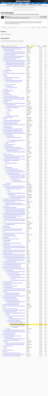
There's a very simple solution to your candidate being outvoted (12, 130)
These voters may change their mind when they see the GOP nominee (13, 97)
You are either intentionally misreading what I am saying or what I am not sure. (21, 140)
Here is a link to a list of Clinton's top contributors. (13, 81)
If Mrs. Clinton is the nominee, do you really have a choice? (12, 355)
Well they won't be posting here (8, 345)
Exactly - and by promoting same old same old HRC (13, 147)
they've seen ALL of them (8, 100)
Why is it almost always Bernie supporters (9, 297)
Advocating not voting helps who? (10, 104)
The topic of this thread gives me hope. (10, 217)
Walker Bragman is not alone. (7, 70)
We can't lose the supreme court (8, 281)
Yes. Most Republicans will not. (8, 287)
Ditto (8, 113)
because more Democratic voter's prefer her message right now (13, 131)
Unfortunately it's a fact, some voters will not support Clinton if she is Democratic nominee (22, 14)
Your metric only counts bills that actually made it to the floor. (15, 301)
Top (9, 27)
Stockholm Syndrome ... (12, 194)
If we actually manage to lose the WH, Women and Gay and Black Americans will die (17, 208)
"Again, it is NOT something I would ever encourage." (11, 304)
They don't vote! (8, 183)
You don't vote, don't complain (7, 117)
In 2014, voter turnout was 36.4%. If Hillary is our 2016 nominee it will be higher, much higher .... (17, 310)
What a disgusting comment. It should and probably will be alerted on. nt (15, 103)
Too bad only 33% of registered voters (10, 54)
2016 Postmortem (24, 4)
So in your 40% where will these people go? (11, 168)
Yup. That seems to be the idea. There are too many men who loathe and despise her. (18, 258)
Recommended (44, 46)
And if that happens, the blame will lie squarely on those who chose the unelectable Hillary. (17, 223)
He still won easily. (15, 327)
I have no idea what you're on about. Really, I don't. (20, 181)
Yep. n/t (8, 114)
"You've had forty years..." (15, 178)
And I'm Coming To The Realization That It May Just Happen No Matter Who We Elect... (18, 220)
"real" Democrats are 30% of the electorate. (13, 320)
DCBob (5, 16)
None (32, 46)
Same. (8, 111)
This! (6, 164)
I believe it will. (10, 317)
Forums (27, 3)
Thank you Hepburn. (9, 86)
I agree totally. (8, 328)
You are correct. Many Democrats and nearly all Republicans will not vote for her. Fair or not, (17, 290)
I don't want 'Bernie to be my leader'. (9, 201)
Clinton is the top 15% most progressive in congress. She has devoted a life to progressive (21, 274)
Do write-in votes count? (7, 184)
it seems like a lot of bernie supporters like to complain (12, 120)
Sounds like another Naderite (10, 141)
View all (37, 14)
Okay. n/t (9, 191)
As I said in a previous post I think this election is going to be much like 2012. (22, 324)
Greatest (15, 3)
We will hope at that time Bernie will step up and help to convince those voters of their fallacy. (17, 330)
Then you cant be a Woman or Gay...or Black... (14, 137)
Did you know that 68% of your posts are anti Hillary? (11, 340)
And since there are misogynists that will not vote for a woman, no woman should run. (17, 257)
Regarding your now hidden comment (12, 107)
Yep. (6, 348)
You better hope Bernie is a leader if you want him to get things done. (15, 204)
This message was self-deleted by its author (10, 207)
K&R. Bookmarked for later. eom (8, 90)
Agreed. (5, 347)
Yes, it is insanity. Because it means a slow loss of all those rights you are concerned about (22, 174)
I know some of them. (6, 244)
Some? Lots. (5, 351)
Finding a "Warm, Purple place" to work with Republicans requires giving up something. (24, 177)
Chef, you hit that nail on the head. (10, 84)
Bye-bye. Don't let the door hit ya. (10, 144)
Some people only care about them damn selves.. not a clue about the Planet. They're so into (18, 214)
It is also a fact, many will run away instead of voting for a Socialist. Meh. (14, 250)
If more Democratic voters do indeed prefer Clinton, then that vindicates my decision (17, 133)
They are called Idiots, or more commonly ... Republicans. (11, 198)
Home (4, 3)
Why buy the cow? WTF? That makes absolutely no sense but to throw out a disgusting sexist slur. (19, 268)
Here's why (6, 341)
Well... (4, 231)
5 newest (38, 46)
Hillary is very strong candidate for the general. (15, 321)
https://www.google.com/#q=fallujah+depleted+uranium (15, 344)
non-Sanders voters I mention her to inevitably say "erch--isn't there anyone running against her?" (17, 251)
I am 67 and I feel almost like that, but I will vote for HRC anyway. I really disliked (16, 73)
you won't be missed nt (8, 134)
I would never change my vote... (8, 127)
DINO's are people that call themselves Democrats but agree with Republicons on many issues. (18, 56)
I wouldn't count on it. (7, 248)
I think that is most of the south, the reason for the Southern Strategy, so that (18, 63)
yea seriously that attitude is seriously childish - (12, 77)
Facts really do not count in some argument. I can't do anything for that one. (22, 277)
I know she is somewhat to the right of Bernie (12, 300)
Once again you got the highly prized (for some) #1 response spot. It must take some (17, 53)
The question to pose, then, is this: (8, 350)
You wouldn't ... (5, 291)
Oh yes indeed (6, 93)
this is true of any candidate (7, 94)
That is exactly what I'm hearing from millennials (10, 308)
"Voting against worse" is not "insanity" (13, 173)
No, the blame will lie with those (10, 224)
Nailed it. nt (10, 110)
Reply (44, 27)
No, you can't (13, 278)
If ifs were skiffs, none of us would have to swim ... (14, 188)
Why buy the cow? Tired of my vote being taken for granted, (12, 267)
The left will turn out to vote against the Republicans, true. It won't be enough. (19, 315)
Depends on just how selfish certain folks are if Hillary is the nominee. (14, 218)
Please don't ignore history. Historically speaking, (11, 160)
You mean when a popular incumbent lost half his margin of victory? (22, 325)
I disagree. (8, 314)
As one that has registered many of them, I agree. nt (11, 121)
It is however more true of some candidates (10, 96)
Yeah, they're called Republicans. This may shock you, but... (12, 264)
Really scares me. (6, 237)
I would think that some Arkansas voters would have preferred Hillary (15, 61)
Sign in (44, 3)
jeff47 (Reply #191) (44, 16)
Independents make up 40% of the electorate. (12, 294)
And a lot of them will (6, 91)
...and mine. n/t (6, 71)
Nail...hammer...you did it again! (12, 87)
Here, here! (7, 161)
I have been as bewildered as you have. (12, 150)
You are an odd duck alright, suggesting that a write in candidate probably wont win (20, 193)
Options (33, 27)
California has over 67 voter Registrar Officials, (12, 157)
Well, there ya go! (6, 241)
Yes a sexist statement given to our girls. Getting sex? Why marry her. (16, 271)
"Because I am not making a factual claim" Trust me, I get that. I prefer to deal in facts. (25, 280)
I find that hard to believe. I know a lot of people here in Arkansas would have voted (16, 60)
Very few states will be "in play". (8, 154)
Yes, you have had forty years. (17, 180)
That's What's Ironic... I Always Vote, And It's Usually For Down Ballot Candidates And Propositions (19, 247)
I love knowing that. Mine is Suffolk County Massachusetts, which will (15, 338)
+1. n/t (5, 153)
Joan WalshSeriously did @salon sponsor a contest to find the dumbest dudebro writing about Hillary (18, 213)
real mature (5, 74)
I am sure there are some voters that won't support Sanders (12, 230)
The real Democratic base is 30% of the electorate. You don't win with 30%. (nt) (16, 288)
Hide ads (32, 3)
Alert (14, 27)
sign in (4, 34)
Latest (9, 3)
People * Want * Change (7, 227)
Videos (21, 3)
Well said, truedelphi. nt (8, 167)
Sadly (4, 221)
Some (4, 307)
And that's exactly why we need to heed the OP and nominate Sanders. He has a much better (19, 211)
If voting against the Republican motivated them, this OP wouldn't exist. (17, 171)
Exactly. (7, 67)
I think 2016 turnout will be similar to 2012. (10, 311)
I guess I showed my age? (9, 270)
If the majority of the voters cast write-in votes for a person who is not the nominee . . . (18, 187)
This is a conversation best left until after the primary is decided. (13, 228)
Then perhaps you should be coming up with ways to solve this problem (16, 210)
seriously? (5, 76)
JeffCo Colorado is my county (8, 337)
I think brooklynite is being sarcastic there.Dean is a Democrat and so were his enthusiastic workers (20, 64)
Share (39, 27)
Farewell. (6, 143)
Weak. (8, 190)
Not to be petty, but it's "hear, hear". (11, 163)
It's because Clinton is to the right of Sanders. (11, 298)
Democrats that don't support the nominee (9, 261)
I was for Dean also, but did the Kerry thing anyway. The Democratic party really (18, 66)
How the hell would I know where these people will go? (14, 170)
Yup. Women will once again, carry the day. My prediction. (15, 260)
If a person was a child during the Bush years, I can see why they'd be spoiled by (15, 124)
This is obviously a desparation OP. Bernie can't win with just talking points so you (15, 254)
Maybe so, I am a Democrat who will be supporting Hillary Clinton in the (16, 51)
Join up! (38, 3)
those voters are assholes (7, 240)
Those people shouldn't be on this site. (9, 234)
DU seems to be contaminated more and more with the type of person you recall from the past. (21, 151)
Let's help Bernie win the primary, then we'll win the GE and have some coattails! (21, 318)
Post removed (5, 101)
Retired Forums (16, 4)
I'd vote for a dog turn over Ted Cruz (8, 334)
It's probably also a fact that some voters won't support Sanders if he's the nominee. (15, 200)
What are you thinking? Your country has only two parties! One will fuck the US (15, 354)
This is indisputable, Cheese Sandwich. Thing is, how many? (12, 335)
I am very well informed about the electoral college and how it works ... (21, 197)
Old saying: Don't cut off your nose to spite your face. (11, 238)
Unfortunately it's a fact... (32, 4)
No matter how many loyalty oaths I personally (10, 123)
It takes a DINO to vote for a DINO (9, 50)
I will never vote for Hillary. (7, 284)
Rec (3, 27)
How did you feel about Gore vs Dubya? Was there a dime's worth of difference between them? (18, 233)
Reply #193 (39, 4)
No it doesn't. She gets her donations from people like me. (14, 80)
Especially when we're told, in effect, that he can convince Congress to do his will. (16, 331)
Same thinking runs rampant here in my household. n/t (13, 203)
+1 (5, 83)
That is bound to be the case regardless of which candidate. (12, 57)
